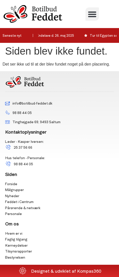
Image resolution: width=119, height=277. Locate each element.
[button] (92, 14)
